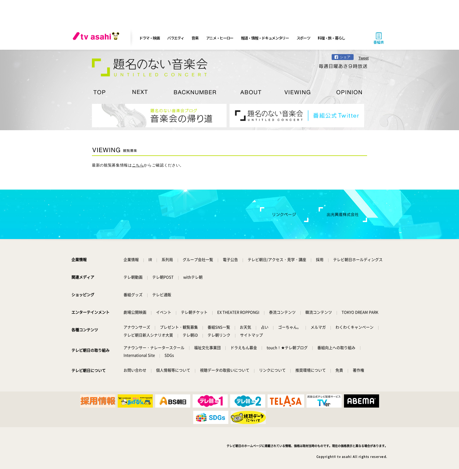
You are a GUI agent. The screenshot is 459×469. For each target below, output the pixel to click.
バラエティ (175, 38)
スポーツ (303, 38)
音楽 (194, 38)
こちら (138, 165)
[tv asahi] (97, 38)
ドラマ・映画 (149, 38)
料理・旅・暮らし (331, 38)
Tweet (363, 58)
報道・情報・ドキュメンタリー (265, 38)
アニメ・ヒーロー (220, 38)
